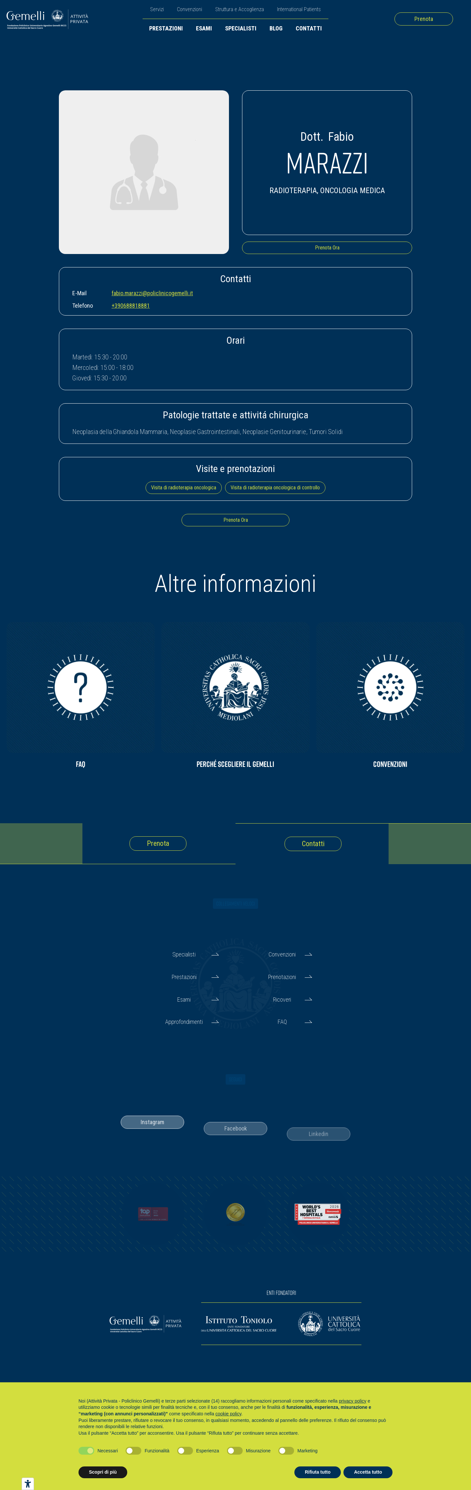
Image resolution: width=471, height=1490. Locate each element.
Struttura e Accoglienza (239, 9)
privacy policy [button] (352, 1401)
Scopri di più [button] (103, 1472)
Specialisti (240, 28)
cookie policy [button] (228, 1413)
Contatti (309, 28)
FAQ (282, 1021)
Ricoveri (282, 999)
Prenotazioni (282, 976)
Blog (276, 28)
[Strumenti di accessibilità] (28, 1484)
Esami (204, 28)
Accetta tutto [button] (368, 1472)
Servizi (157, 9)
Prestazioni (166, 28)
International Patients (299, 9)
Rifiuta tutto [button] (318, 1472)
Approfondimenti (184, 1021)
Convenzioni (189, 9)
